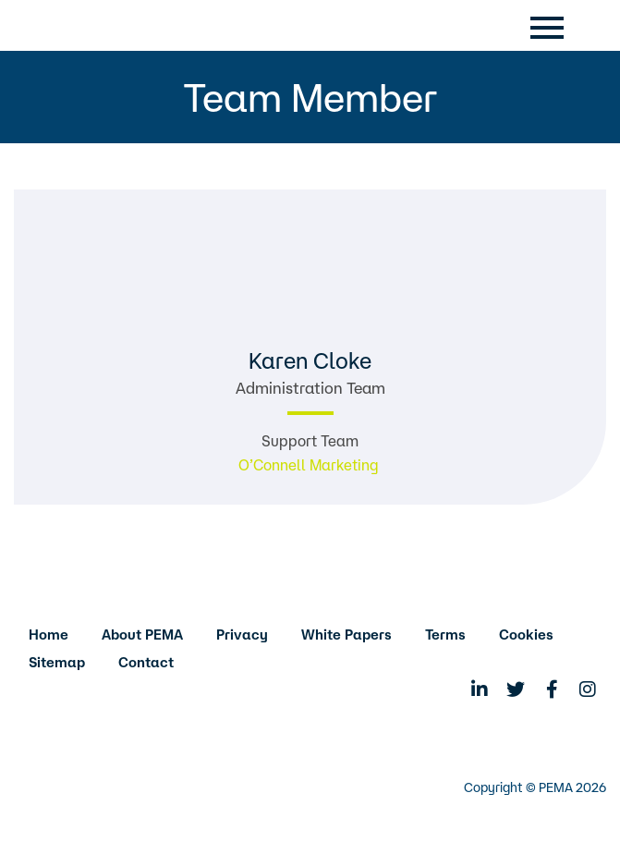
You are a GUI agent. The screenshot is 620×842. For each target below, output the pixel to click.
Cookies (526, 634)
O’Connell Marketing (310, 465)
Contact (146, 662)
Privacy (242, 634)
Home (48, 634)
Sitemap (57, 662)
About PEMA (142, 634)
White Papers (346, 634)
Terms (445, 634)
